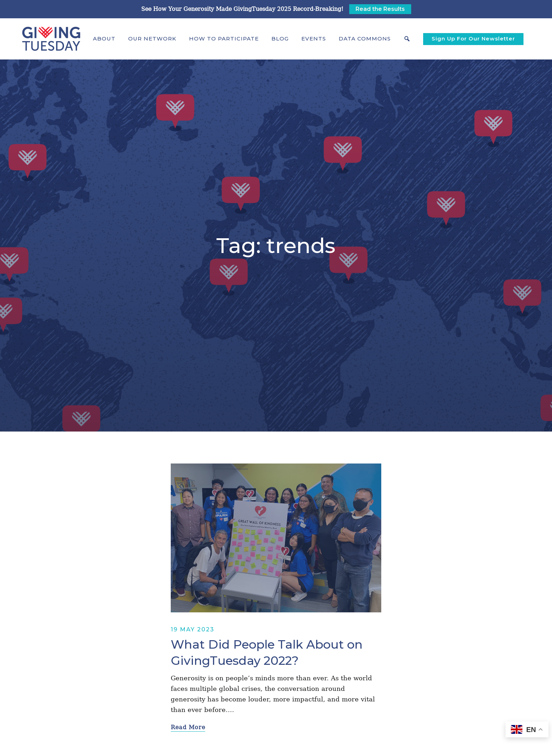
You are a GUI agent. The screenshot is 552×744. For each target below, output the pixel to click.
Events (313, 38)
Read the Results (380, 9)
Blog (280, 38)
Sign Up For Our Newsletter (473, 38)
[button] (104, 38)
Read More (188, 727)
